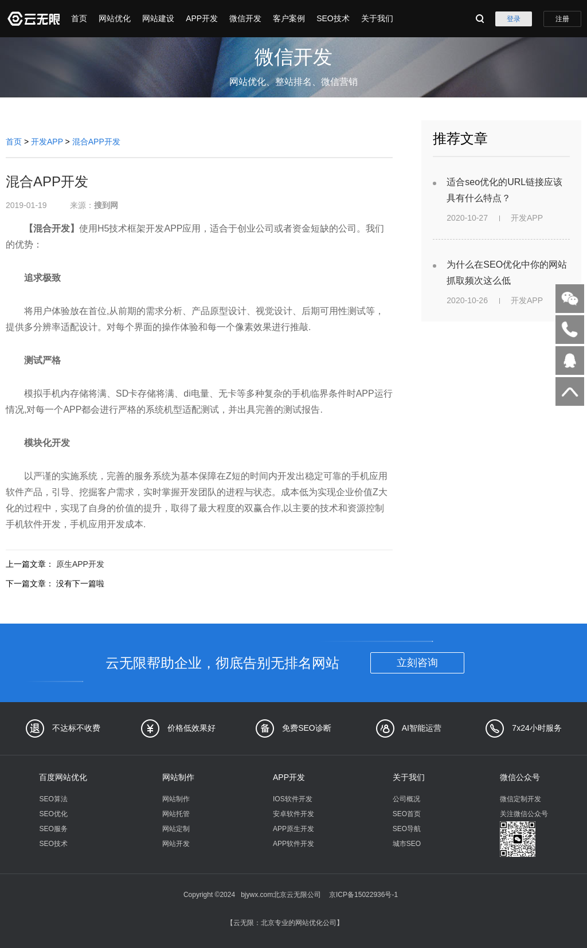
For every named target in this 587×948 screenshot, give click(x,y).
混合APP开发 (96, 141)
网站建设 (158, 18)
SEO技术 (333, 18)
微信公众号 (520, 777)
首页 (79, 18)
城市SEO (407, 844)
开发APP (47, 141)
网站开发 (176, 844)
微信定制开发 (520, 799)
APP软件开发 (293, 844)
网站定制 (176, 829)
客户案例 (289, 18)
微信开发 (245, 18)
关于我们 (377, 18)
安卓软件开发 (293, 814)
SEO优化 (53, 814)
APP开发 (202, 18)
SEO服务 (53, 829)
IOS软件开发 (292, 799)
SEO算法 (53, 799)
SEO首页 (407, 814)
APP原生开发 (293, 829)
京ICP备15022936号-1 (363, 895)
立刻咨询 (417, 662)
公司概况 (406, 799)
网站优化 (115, 18)
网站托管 (176, 814)
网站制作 (178, 777)
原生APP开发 (80, 564)
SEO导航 (407, 829)
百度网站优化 (63, 777)
